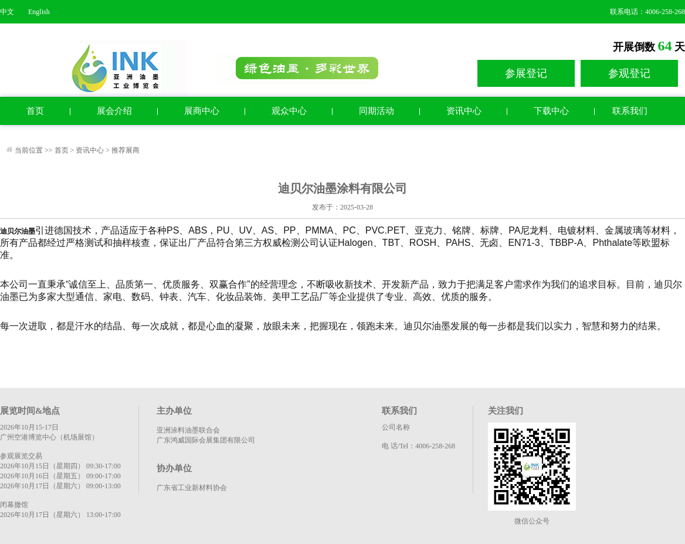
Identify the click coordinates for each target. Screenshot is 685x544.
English (39, 12)
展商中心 (201, 111)
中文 (7, 12)
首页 (35, 111)
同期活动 (376, 111)
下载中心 (551, 111)
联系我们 (629, 111)
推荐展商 (125, 150)
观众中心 (289, 111)
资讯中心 (463, 111)
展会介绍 (114, 111)
